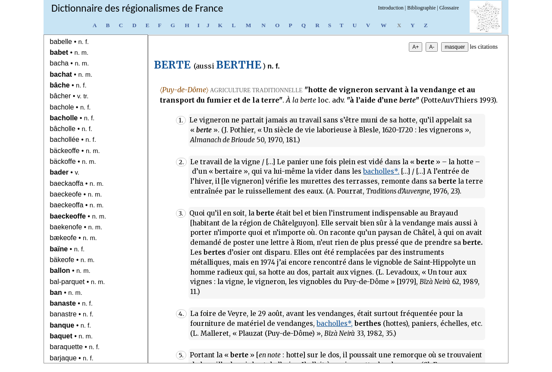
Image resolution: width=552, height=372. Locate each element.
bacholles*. (381, 171)
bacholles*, (335, 323)
